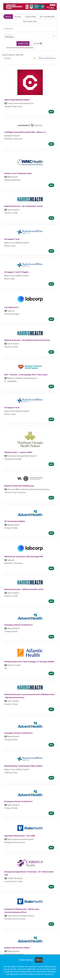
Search (8, 16)
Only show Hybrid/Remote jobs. (20, 47)
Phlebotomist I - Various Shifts (18, 452)
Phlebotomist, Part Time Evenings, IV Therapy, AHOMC (29, 661)
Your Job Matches (47, 16)
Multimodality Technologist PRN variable (23, 766)
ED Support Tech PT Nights (16, 272)
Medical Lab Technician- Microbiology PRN (23, 556)
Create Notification (47, 58)
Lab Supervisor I (11, 307)
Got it (38, 960)
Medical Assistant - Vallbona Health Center (24, 589)
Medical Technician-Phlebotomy (19, 485)
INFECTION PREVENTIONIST (17, 99)
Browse (18, 16)
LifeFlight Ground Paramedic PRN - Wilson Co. (25, 132)
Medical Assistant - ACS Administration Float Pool (27, 340)
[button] (38, 43)
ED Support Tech (11, 239)
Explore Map (30, 16)
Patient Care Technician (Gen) (18, 173)
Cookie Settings (26, 960)
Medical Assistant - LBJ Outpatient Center (23, 206)
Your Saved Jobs (30, 21)
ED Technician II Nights (14, 521)
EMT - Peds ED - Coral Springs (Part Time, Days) (25, 374)
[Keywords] (30, 28)
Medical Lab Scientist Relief (17, 947)
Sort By (7, 58)
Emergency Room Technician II (18, 624)
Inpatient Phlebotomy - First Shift (19, 835)
